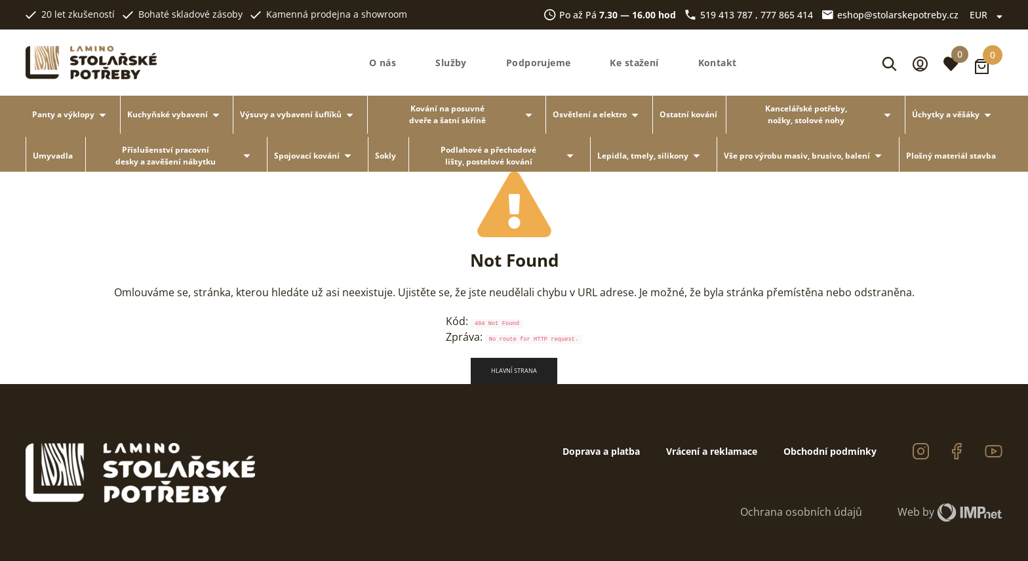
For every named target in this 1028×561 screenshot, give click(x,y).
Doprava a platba (601, 451)
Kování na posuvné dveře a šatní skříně (473, 114)
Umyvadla (53, 155)
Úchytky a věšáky (954, 115)
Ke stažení (634, 63)
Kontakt (717, 63)
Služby (451, 63)
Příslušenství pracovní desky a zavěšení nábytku (185, 155)
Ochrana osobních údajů (801, 512)
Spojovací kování (315, 155)
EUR (986, 15)
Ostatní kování (688, 114)
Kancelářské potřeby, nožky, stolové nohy (830, 114)
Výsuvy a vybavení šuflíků (299, 115)
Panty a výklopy (71, 115)
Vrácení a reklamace (711, 451)
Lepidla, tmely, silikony (651, 155)
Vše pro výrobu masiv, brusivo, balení (805, 155)
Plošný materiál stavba (951, 155)
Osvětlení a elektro (598, 115)
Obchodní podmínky (830, 451)
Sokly (385, 155)
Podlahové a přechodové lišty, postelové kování (509, 155)
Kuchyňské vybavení (175, 115)
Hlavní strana (514, 371)
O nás (382, 63)
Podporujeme (538, 63)
